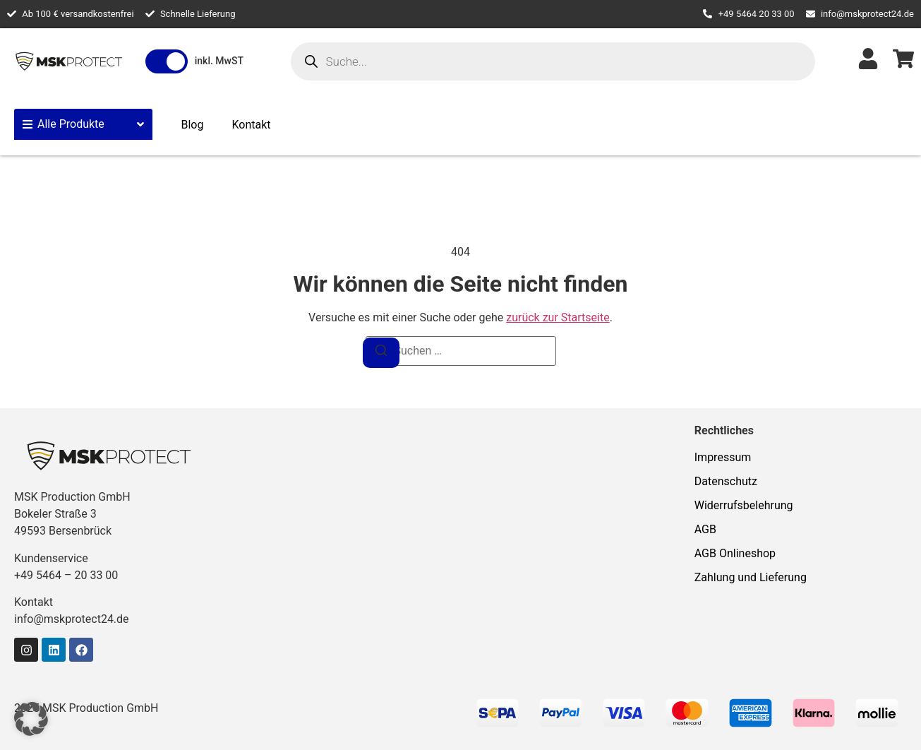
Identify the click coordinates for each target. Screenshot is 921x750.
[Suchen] (381, 353)
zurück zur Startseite (557, 317)
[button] (31, 719)
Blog (192, 124)
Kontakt (250, 124)
